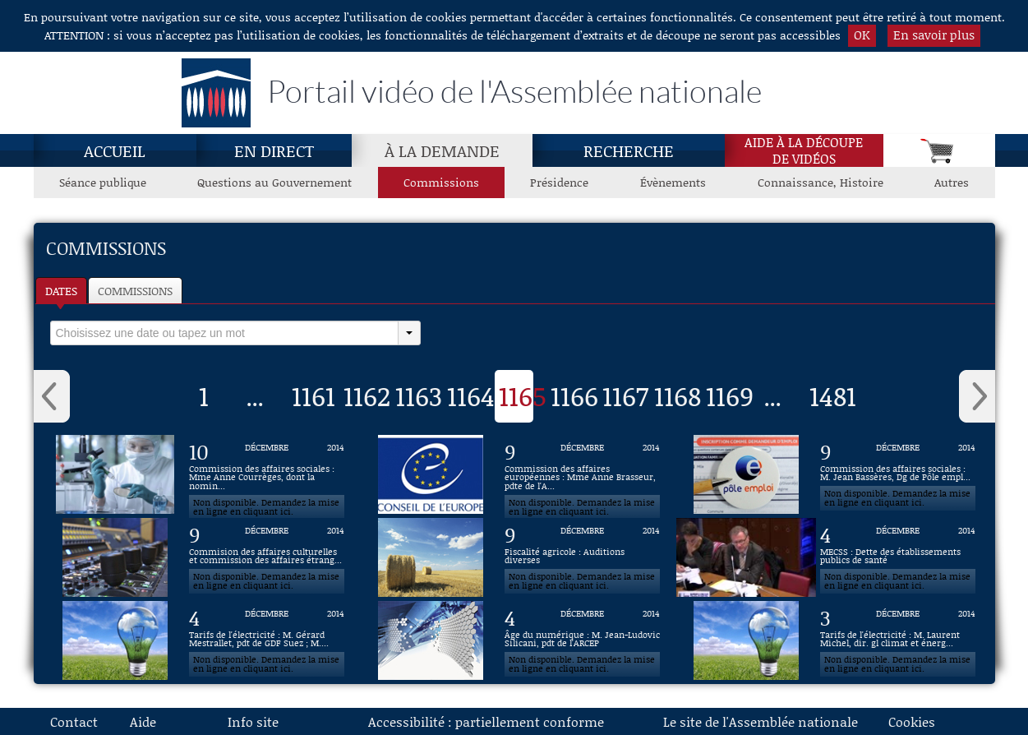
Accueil (114, 150)
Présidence (559, 182)
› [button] (977, 396)
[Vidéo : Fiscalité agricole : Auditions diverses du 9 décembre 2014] (582, 557)
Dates (61, 290)
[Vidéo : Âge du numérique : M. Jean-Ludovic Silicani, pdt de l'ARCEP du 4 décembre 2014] (582, 640)
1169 (730, 395)
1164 (471, 395)
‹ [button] (52, 396)
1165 (522, 395)
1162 (366, 395)
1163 (418, 395)
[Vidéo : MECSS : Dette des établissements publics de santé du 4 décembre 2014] (898, 557)
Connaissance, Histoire (820, 182)
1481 (832, 395)
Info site (253, 721)
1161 (313, 395)
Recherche (628, 150)
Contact (74, 721)
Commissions (135, 290)
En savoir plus (934, 34)
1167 (625, 395)
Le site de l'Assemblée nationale (760, 721)
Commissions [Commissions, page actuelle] (441, 182)
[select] (224, 333)
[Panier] (939, 150)
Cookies (911, 721)
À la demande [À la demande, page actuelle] (442, 150)
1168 (677, 395)
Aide (143, 721)
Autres (951, 182)
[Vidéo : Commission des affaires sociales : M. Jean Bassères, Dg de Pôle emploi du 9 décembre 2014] (898, 474)
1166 (574, 395)
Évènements (673, 182)
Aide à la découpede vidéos (803, 150)
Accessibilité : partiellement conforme (486, 721)
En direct (274, 150)
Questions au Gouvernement (274, 182)
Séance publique (102, 182)
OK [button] (862, 34)
